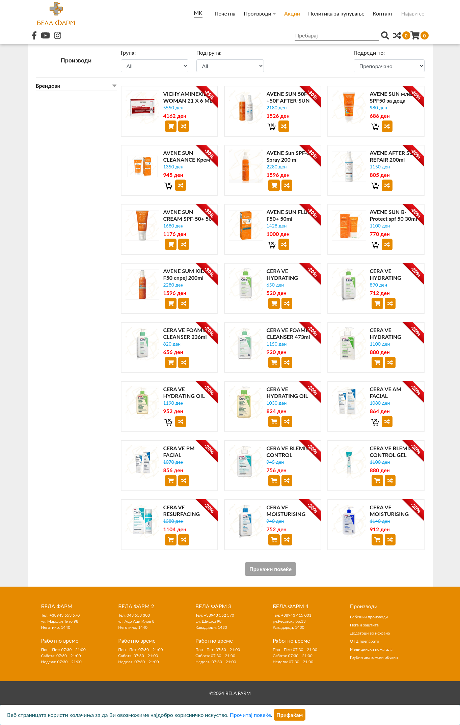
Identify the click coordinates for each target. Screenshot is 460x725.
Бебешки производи (369, 616)
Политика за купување (336, 13)
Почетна (225, 13)
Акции (292, 13)
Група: (128, 52)
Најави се (413, 13)
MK (198, 12)
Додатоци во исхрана (370, 633)
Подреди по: (369, 52)
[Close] (289, 715)
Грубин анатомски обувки (374, 657)
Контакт (383, 13)
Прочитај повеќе (250, 714)
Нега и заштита (364, 624)
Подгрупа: (209, 52)
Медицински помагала (371, 649)
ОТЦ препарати (364, 641)
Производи (260, 13)
